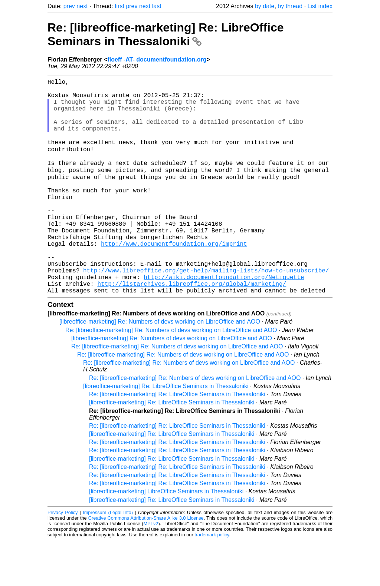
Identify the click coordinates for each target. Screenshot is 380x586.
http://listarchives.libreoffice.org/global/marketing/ (191, 328)
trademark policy (211, 580)
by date (264, 6)
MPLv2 (151, 569)
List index (319, 6)
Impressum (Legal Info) (108, 558)
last (156, 6)
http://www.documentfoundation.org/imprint (174, 279)
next (82, 6)
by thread (290, 6)
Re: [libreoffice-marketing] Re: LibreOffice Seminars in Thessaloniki (166, 34)
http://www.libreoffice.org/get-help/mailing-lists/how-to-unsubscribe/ (206, 311)
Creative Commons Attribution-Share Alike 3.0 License (146, 563)
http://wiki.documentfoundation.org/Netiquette (224, 319)
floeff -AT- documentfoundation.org (156, 59)
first (119, 6)
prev (69, 6)
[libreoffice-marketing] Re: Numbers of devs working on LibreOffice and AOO (159, 367)
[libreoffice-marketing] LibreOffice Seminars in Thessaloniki (166, 537)
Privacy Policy (63, 558)
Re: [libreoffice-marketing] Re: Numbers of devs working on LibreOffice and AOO (171, 376)
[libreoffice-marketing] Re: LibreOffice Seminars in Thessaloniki (166, 431)
